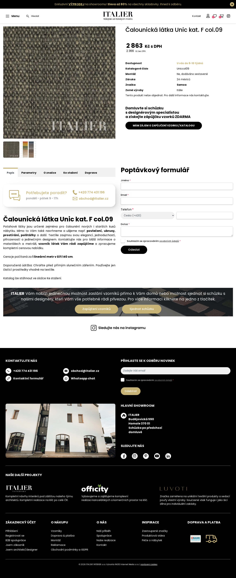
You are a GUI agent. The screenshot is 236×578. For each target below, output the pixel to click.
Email (124, 194)
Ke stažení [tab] (70, 173)
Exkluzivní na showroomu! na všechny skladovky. (107, 4)
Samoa (181, 85)
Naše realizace (106, 540)
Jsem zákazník (15, 545)
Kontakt (196, 16)
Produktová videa (153, 535)
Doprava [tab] (91, 173)
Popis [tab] (10, 173)
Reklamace (58, 545)
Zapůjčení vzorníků (96, 309)
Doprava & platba (62, 535)
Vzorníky (56, 531)
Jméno (126, 180)
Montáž (56, 540)
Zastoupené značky (155, 531)
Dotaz (125, 224)
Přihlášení (12, 531)
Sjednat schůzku (142, 309)
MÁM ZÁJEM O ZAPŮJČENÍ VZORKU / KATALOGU (164, 125)
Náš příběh (104, 531)
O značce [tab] (50, 173)
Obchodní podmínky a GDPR (69, 549)
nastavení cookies (149, 564)
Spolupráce (104, 535)
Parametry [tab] (28, 173)
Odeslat (134, 250)
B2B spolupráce (16, 540)
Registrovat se (15, 535)
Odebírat (131, 391)
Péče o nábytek (152, 540)
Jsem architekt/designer (22, 549)
